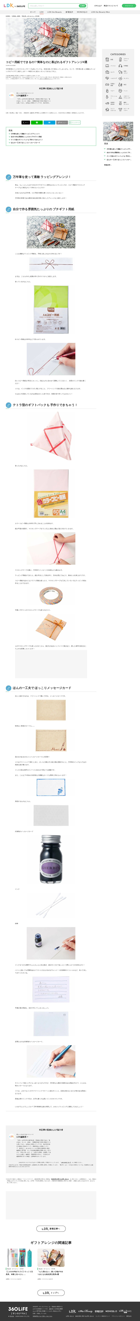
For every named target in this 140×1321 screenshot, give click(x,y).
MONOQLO (82, 12)
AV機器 (126, 66)
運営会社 (129, 1316)
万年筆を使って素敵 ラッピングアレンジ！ (25, 134)
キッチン (126, 78)
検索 (83, 6)
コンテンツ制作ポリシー (102, 1316)
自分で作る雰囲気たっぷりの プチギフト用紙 (26, 137)
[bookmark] (75, 122)
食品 (125, 84)
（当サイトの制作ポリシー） (46, 78)
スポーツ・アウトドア (127, 97)
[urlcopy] (62, 122)
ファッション (114, 97)
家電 (112, 59)
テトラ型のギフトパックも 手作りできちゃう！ (27, 140)
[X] (25, 122)
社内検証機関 (59, 1309)
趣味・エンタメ (126, 103)
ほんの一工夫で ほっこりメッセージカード (25, 142)
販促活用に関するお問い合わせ (60, 1179)
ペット (126, 91)
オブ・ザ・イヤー (127, 109)
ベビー (113, 91)
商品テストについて (111, 6)
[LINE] (37, 122)
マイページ (129, 6)
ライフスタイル (113, 109)
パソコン (113, 66)
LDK (42, 12)
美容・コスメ (126, 72)
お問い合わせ (70, 1316)
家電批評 (69, 12)
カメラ (113, 72)
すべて (33, 12)
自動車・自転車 (113, 103)
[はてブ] (49, 122)
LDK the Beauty (54, 12)
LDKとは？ (98, 5)
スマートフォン (126, 59)
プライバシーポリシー (118, 1316)
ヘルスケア (114, 78)
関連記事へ (107, 165)
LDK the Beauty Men (100, 12)
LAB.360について (66, 1162)
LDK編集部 (21, 95)
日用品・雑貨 (113, 84)
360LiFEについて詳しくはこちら (42, 1316)
